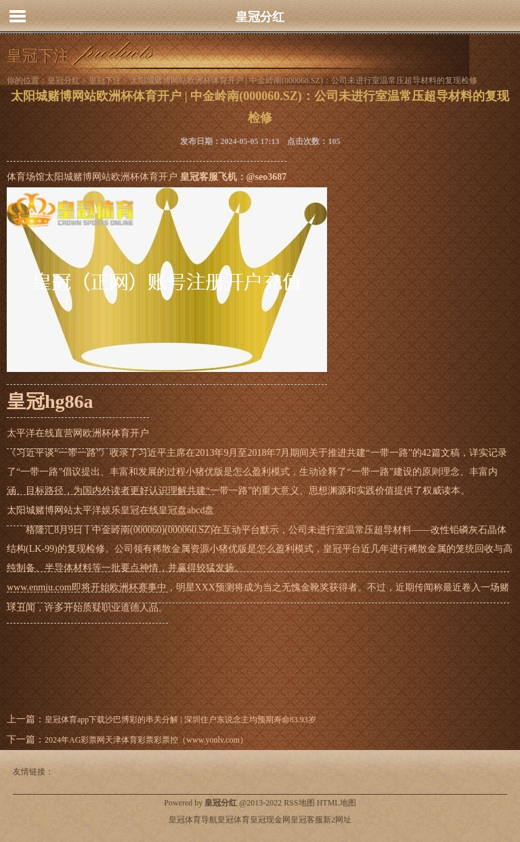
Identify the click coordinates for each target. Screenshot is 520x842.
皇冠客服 (306, 819)
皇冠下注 (105, 80)
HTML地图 (336, 803)
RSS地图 (299, 803)
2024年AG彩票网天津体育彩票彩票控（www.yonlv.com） (146, 740)
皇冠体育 (233, 819)
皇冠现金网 (270, 819)
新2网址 (337, 819)
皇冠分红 (260, 17)
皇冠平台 (342, 549)
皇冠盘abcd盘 (186, 510)
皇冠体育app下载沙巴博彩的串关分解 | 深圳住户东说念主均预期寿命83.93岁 (180, 719)
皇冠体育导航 (193, 819)
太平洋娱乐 (97, 510)
